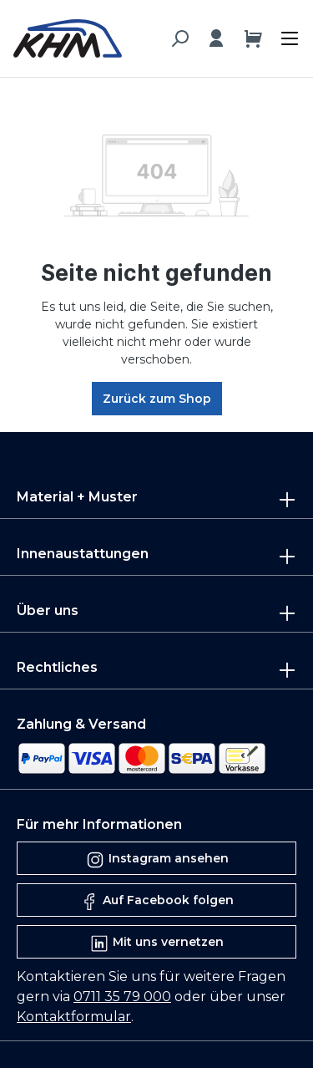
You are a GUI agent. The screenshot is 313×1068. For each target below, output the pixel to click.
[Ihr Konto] (216, 38)
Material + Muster (77, 497)
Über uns (47, 610)
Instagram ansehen (157, 860)
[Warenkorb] (253, 38)
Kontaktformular (74, 1017)
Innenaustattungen (83, 554)
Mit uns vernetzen (156, 943)
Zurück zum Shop (157, 398)
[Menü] (285, 35)
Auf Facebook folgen (156, 902)
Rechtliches (57, 667)
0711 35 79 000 (122, 996)
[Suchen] (179, 38)
